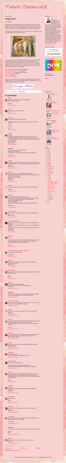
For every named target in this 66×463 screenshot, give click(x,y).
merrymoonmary (35, 457)
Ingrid (9, 309)
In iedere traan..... (55, 94)
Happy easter (50, 189)
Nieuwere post (8, 448)
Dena (9, 438)
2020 (47, 149)
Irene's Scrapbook (50, 93)
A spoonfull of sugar (9, 76)
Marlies (9, 260)
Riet (9, 98)
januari (48, 199)
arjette (9, 235)
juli (48, 175)
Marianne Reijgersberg (13, 221)
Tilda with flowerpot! (51, 188)
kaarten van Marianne (50, 120)
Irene (9, 319)
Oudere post (38, 448)
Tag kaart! (49, 193)
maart (48, 195)
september (49, 171)
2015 (47, 158)
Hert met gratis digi (55, 138)
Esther (9, 195)
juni (48, 177)
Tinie (9, 171)
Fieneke (9, 133)
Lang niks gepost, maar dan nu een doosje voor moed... (53, 183)
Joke (9, 282)
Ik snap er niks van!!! (51, 191)
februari (49, 197)
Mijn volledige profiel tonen (50, 44)
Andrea (9, 406)
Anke (9, 342)
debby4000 (10, 396)
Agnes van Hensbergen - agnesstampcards (17, 250)
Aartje (9, 160)
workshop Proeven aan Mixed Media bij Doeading (55, 131)
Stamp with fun (8, 75)
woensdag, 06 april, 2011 (13, 392)
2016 (47, 156)
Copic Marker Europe (50, 102)
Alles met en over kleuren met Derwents (13, 70)
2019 (47, 151)
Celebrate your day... (51, 184)
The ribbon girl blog (9, 73)
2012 (47, 163)
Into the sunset (54, 103)
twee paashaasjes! (51, 186)
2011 (47, 165)
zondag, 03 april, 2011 (12, 105)
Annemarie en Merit (12, 300)
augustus (49, 173)
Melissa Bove (11, 270)
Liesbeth (10, 385)
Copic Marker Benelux (51, 137)
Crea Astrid (10, 416)
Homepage (23, 448)
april (48, 180)
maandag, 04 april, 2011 (13, 288)
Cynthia (9, 117)
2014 (47, 160)
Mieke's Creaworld (26, 7)
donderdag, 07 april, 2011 (13, 434)
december (49, 166)
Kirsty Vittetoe (11, 361)
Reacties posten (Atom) (15, 450)
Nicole (9, 372)
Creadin (48, 129)
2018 (47, 153)
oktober (49, 170)
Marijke (9, 332)
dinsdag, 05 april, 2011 (12, 368)
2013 (47, 161)
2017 (47, 154)
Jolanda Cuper (11, 211)
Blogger (49, 457)
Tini (9, 109)
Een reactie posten (10, 445)
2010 (47, 201)
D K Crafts (10, 352)
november (49, 168)
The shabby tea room (9, 72)
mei (48, 178)
